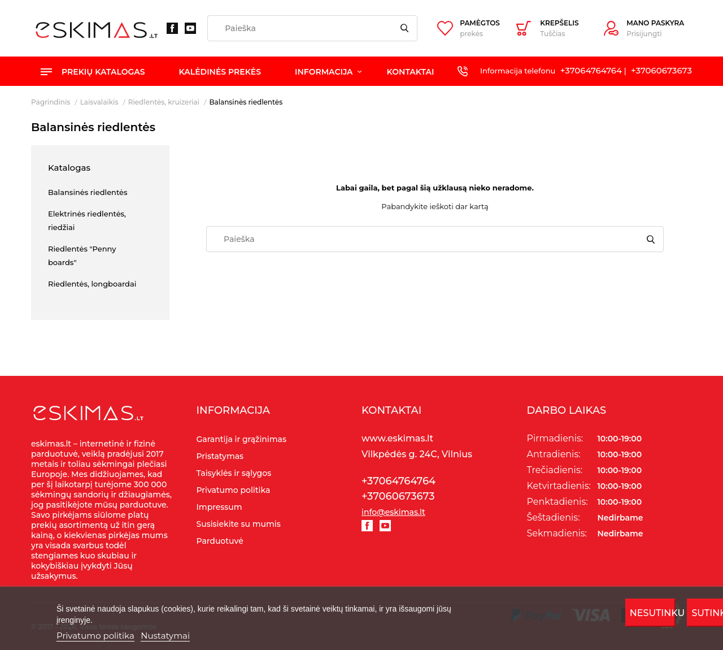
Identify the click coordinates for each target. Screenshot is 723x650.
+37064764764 (591, 70)
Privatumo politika (95, 635)
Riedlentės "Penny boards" (82, 255)
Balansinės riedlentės (88, 192)
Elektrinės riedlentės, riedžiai (87, 220)
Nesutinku (653, 613)
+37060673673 (661, 70)
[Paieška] (312, 28)
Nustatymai (165, 635)
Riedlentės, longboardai (92, 283)
